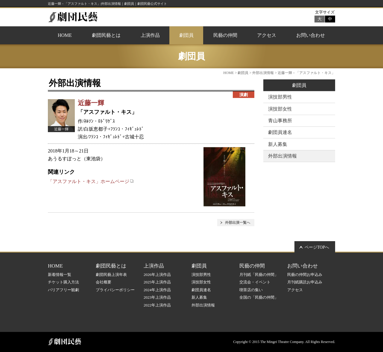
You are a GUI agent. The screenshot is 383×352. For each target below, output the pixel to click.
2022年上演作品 (157, 305)
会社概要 (103, 282)
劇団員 (186, 35)
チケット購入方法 (63, 282)
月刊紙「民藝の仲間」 (258, 274)
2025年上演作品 (157, 282)
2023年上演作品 (157, 297)
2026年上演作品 (157, 274)
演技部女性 (280, 108)
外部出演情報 (263, 73)
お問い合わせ (310, 35)
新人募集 (277, 144)
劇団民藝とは (106, 35)
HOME (65, 35)
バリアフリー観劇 (63, 290)
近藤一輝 (91, 103)
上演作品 (150, 35)
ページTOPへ (317, 247)
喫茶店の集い (251, 290)
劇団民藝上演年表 (111, 274)
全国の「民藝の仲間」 (258, 297)
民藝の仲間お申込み (304, 274)
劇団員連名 (280, 132)
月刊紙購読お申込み (304, 282)
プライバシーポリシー (115, 290)
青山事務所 (280, 120)
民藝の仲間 (225, 35)
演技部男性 (280, 96)
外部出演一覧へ (237, 222)
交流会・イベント (254, 282)
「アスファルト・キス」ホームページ (91, 181)
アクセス (266, 35)
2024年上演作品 (157, 290)
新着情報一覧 (59, 274)
